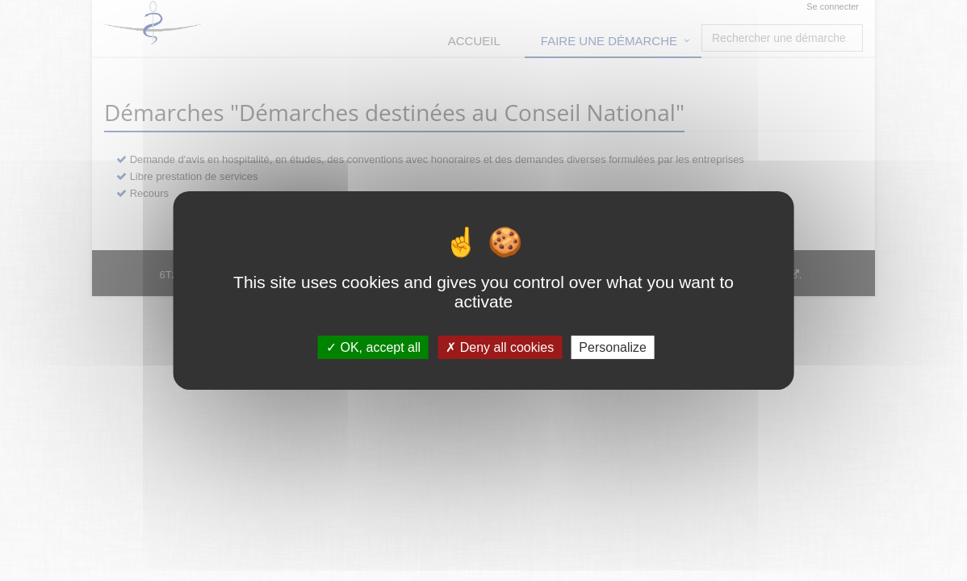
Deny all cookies (500, 347)
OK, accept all (373, 347)
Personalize (613, 347)
